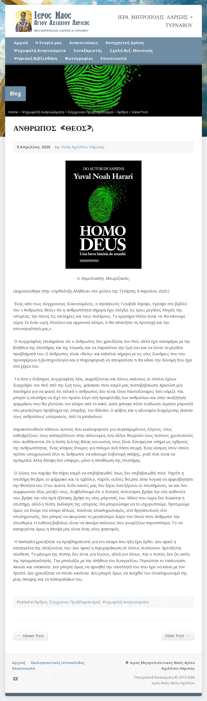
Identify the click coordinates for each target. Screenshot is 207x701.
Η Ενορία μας (48, 42)
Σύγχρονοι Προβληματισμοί (90, 111)
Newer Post (30, 635)
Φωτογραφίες (79, 58)
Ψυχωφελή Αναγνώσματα (40, 50)
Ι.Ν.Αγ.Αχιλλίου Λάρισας (82, 146)
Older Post (177, 635)
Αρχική (21, 42)
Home (13, 111)
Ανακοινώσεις (83, 42)
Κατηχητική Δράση (125, 42)
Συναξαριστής (87, 50)
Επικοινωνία (114, 58)
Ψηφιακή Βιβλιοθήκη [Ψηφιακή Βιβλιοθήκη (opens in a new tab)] (35, 58)
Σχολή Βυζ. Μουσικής (131, 50)
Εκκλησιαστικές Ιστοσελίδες (58, 662)
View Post (140, 111)
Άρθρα (122, 111)
